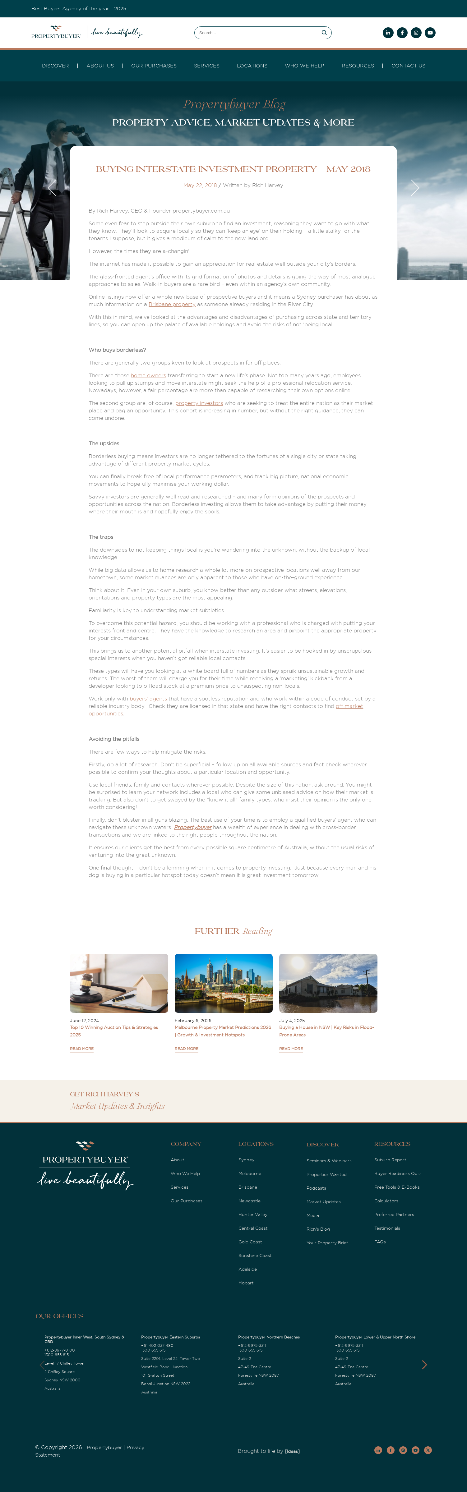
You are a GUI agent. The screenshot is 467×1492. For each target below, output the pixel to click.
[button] (424, 1365)
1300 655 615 (56, 1355)
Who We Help (185, 1173)
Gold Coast (250, 1241)
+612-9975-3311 (252, 1345)
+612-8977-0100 (59, 1350)
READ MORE (82, 1049)
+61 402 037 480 (157, 1345)
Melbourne (249, 1173)
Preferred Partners (394, 1214)
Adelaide (247, 1269)
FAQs (380, 1241)
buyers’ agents (148, 699)
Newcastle (249, 1200)
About (177, 1159)
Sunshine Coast (255, 1255)
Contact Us (408, 66)
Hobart (246, 1282)
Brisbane (247, 1187)
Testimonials (387, 1228)
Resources (358, 66)
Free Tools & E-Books (397, 1187)
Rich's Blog (318, 1229)
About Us (100, 66)
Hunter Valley (252, 1214)
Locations (252, 66)
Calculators (386, 1200)
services (207, 66)
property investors (199, 403)
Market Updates (324, 1201)
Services (179, 1187)
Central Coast (253, 1228)
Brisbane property (172, 304)
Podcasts (316, 1188)
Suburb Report (390, 1159)
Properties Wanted (327, 1174)
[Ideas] (292, 1451)
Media (313, 1215)
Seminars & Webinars (329, 1160)
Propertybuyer (192, 827)
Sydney (246, 1159)
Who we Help (304, 66)
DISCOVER (55, 66)
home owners (148, 376)
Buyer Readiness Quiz (397, 1173)
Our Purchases (154, 66)
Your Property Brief (327, 1242)
